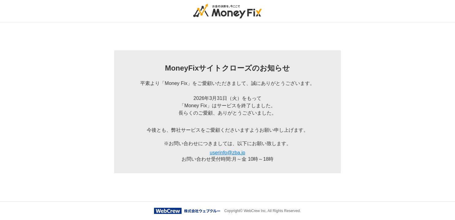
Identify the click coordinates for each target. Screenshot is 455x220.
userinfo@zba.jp (227, 152)
